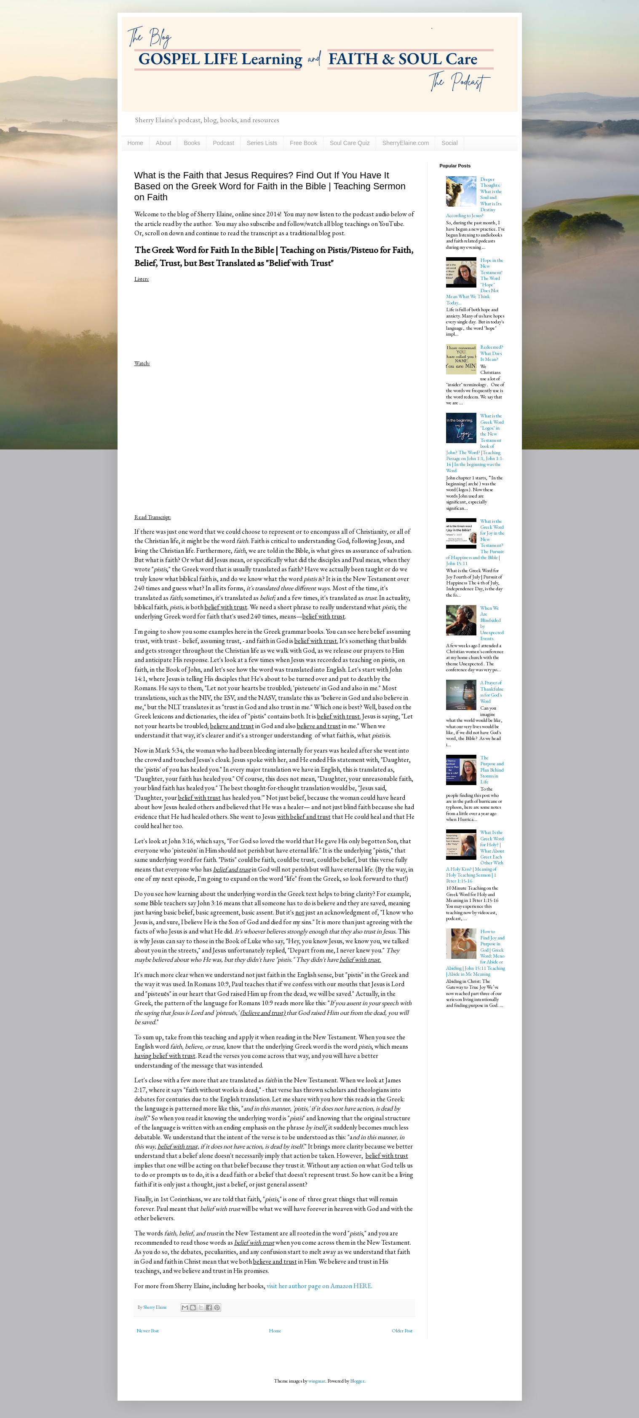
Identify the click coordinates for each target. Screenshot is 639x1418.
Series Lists (262, 143)
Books (192, 143)
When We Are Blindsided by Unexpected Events (492, 623)
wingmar (316, 1381)
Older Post (402, 1330)
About (163, 143)
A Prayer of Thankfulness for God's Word (492, 691)
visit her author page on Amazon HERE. (319, 1285)
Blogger (357, 1381)
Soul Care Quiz (350, 143)
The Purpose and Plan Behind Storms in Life (492, 770)
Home (135, 143)
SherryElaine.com (405, 143)
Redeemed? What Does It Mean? (491, 353)
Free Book (303, 143)
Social (449, 143)
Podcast (223, 143)
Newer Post (147, 1330)
